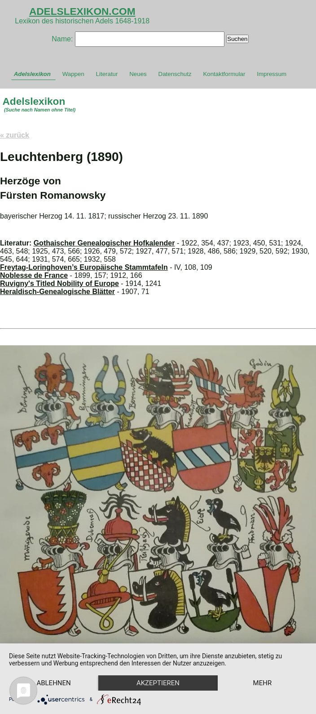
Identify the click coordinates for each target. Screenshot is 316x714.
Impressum (271, 74)
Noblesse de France (34, 275)
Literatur (107, 74)
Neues (138, 74)
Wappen (73, 74)
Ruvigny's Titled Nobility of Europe (59, 283)
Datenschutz (175, 74)
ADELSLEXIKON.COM (82, 11)
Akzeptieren (158, 683)
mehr (262, 683)
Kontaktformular (224, 74)
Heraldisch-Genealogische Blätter (57, 291)
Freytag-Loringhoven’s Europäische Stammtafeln (84, 267)
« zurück (14, 135)
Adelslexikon (32, 74)
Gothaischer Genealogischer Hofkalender (104, 243)
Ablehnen (53, 683)
